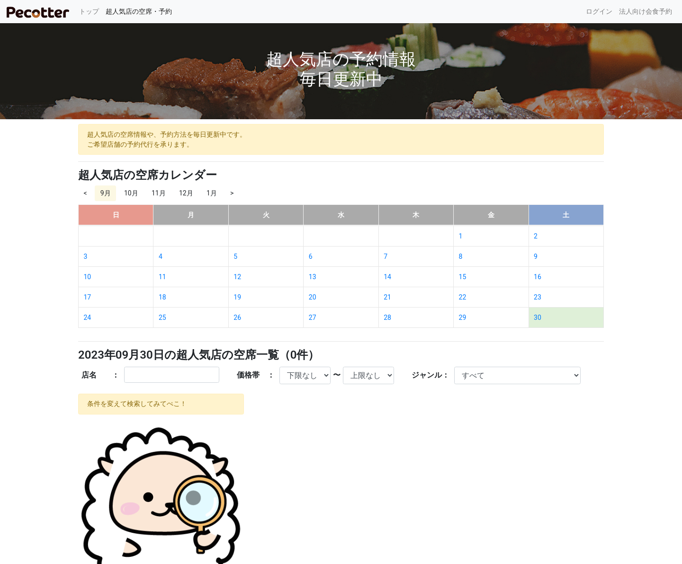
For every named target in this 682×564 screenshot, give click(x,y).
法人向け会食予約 (645, 11)
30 (537, 317)
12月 (186, 193)
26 (237, 317)
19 (237, 297)
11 (162, 277)
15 (463, 277)
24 (87, 317)
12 (237, 277)
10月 (131, 193)
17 (87, 297)
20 (312, 297)
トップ (90, 10)
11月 (159, 193)
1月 (211, 193)
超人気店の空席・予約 (139, 11)
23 (537, 297)
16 (537, 277)
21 (387, 297)
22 (463, 297)
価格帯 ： (256, 374)
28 (387, 317)
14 (387, 277)
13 (312, 277)
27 (312, 317)
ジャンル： (430, 374)
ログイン (599, 11)
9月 (105, 193)
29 (463, 317)
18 (162, 297)
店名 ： (100, 374)
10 (87, 277)
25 (162, 317)
